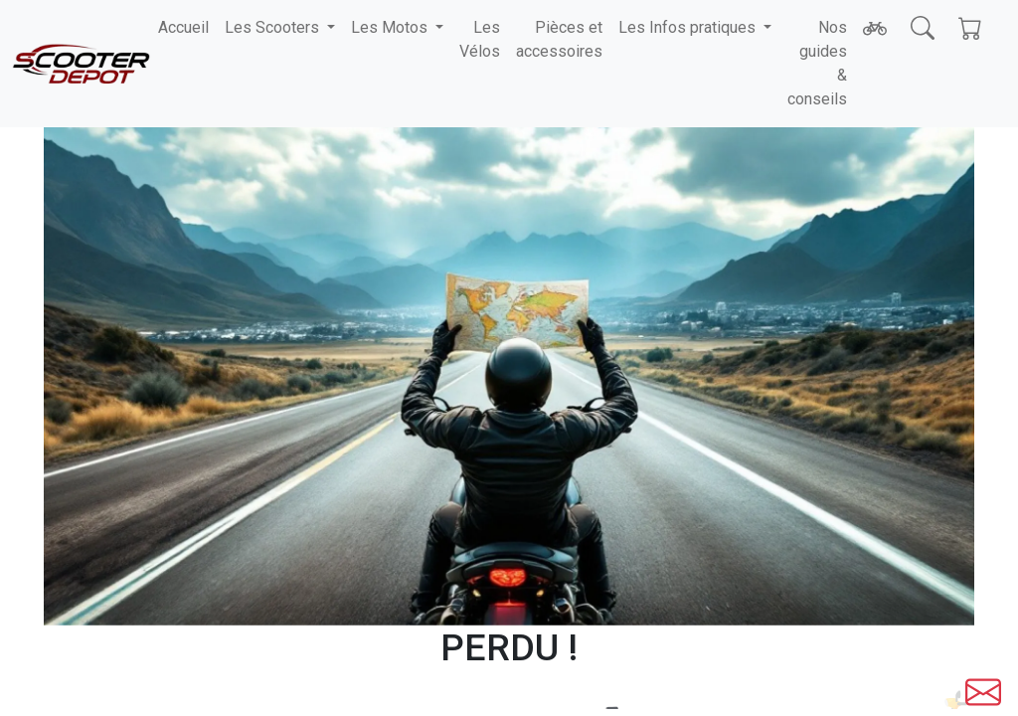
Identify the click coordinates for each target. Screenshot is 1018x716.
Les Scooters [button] (274, 27)
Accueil (183, 27)
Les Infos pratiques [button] (689, 27)
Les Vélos (479, 39)
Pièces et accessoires (559, 39)
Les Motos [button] (391, 27)
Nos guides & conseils (817, 63)
